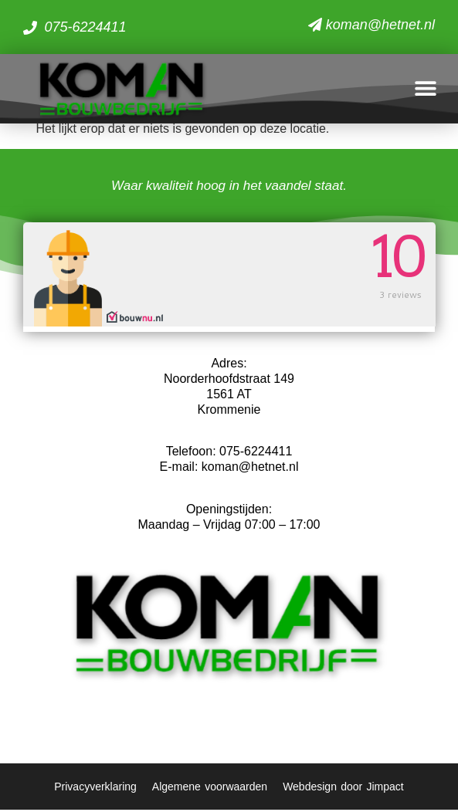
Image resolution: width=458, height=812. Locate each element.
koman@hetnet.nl (250, 469)
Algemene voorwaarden (209, 789)
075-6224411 (255, 454)
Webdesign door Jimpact (343, 789)
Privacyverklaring (95, 789)
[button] (425, 88)
